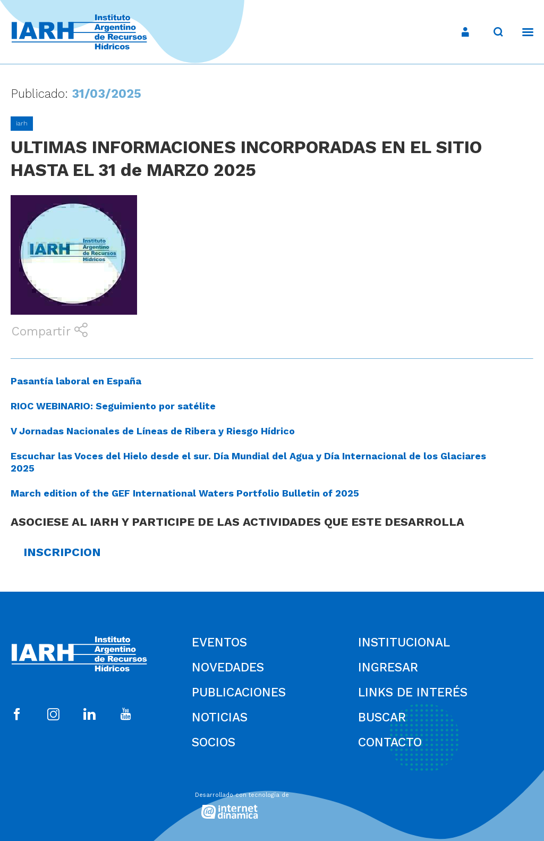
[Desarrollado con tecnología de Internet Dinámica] (272, 803)
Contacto (390, 742)
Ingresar (388, 667)
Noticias (220, 717)
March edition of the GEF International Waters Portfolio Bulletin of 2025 (185, 493)
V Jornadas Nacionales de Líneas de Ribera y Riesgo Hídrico (153, 430)
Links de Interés (413, 692)
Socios (213, 742)
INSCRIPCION (62, 552)
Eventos (219, 642)
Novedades (228, 667)
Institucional (404, 642)
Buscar (382, 717)
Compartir (49, 330)
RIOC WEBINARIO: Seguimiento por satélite (113, 405)
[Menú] (522, 31)
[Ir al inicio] (79, 32)
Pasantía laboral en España (76, 380)
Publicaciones (239, 692)
